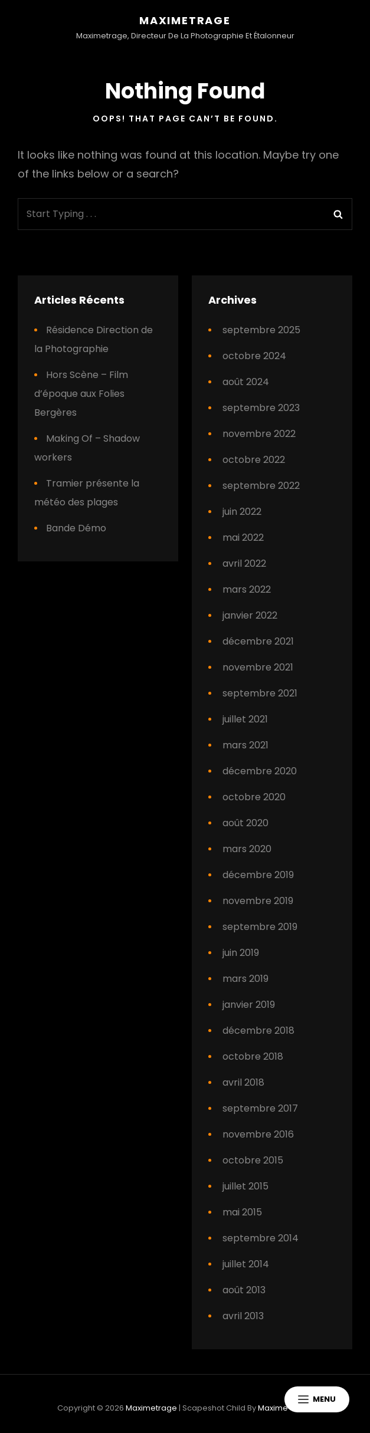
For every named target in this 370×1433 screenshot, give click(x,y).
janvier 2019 (248, 1004)
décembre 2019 (258, 875)
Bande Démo (76, 528)
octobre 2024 (254, 356)
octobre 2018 (252, 1056)
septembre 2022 (261, 485)
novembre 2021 (257, 667)
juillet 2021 (245, 719)
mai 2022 (243, 537)
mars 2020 (246, 849)
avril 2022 (244, 563)
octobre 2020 (254, 797)
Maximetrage (185, 20)
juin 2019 (240, 952)
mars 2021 (245, 745)
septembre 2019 (259, 927)
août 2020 (245, 823)
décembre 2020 (259, 771)
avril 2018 (243, 1082)
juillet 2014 (245, 1264)
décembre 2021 (258, 641)
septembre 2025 (261, 330)
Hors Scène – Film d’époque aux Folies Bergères (81, 393)
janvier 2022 (249, 615)
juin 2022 (241, 511)
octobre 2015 (252, 1160)
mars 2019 (245, 978)
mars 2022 (246, 589)
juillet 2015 (245, 1186)
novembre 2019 (257, 901)
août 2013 (244, 1290)
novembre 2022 (259, 434)
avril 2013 (243, 1316)
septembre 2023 (261, 408)
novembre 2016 (258, 1134)
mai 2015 (242, 1212)
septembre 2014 (260, 1238)
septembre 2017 (260, 1108)
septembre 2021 (259, 693)
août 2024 (245, 382)
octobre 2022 (253, 459)
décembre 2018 (258, 1030)
